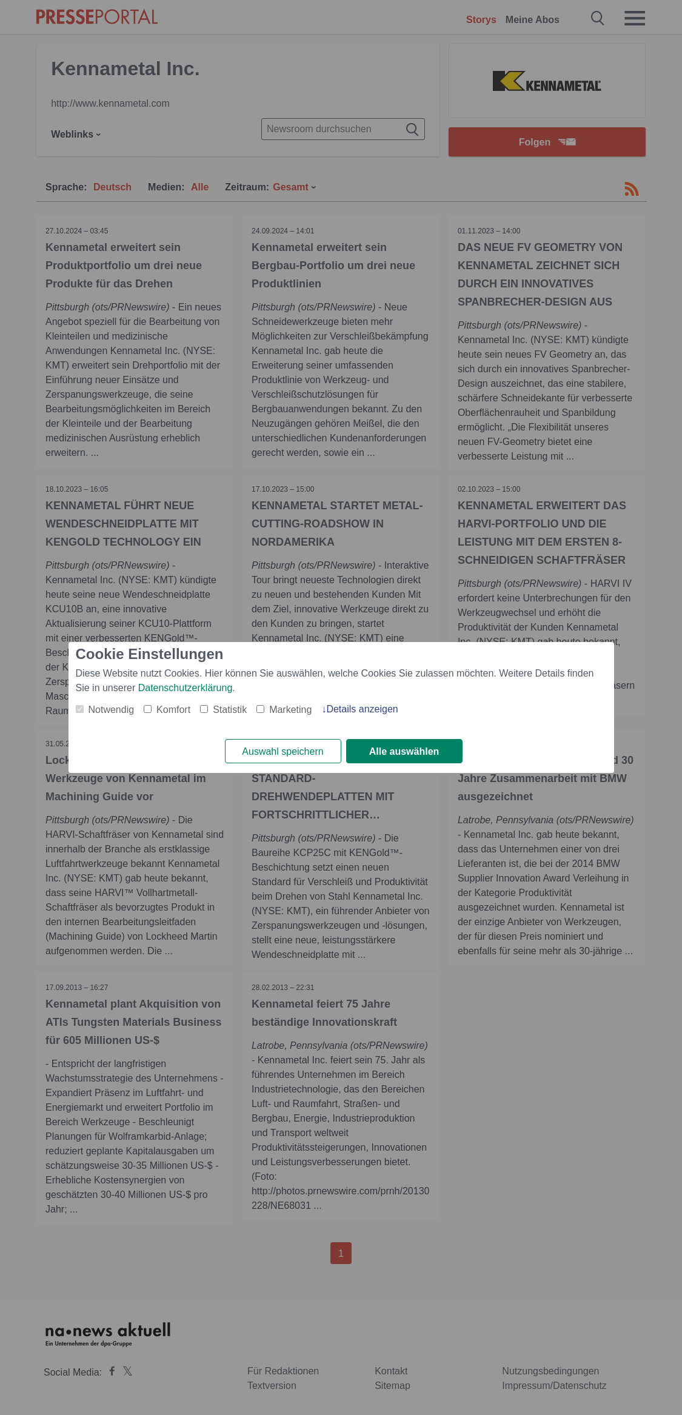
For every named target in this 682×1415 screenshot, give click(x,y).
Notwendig (112, 709)
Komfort (173, 709)
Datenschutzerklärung (185, 688)
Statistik (230, 709)
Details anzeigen (362, 709)
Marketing (290, 709)
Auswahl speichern (282, 751)
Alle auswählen (404, 751)
